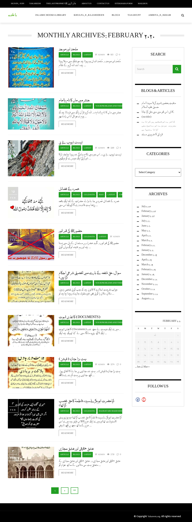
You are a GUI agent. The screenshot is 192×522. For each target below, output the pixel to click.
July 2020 (146, 221)
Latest (87, 54)
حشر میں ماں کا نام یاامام (74, 100)
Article (64, 54)
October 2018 (148, 289)
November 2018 (150, 284)
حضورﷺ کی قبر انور (70, 231)
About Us (87, 3)
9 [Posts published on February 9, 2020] (138, 348)
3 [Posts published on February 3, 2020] (145, 341)
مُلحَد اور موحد (68, 49)
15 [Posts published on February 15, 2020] (178, 348)
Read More (67, 73)
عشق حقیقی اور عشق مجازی (76, 449)
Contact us (103, 3)
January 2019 (148, 274)
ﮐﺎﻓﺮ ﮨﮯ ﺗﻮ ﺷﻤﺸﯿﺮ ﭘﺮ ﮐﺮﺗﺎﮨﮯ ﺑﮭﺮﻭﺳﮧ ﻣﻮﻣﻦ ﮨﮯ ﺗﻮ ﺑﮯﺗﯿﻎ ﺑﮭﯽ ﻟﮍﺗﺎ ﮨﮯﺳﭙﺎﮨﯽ (159, 126)
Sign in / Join (17, 3)
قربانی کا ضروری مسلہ (152, 134)
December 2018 (150, 279)
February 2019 (149, 269)
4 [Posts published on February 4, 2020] (151, 341)
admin (101, 54)
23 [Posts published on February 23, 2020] (138, 361)
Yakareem (35, 3)
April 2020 (147, 235)
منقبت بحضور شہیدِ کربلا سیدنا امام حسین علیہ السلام (159, 105)
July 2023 (146, 206)
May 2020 (146, 231)
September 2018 (150, 294)
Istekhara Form (124, 3)
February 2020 (149, 245)
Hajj (101, 194)
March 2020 (147, 240)
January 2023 (148, 216)
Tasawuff (134, 15)
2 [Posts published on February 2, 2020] (138, 341)
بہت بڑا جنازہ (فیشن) (73, 359)
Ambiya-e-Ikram (159, 15)
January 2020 (148, 250)
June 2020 (146, 226)
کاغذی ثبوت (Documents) (79, 317)
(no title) (147, 117)
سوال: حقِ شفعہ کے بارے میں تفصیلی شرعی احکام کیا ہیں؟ (90, 275)
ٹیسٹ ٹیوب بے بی (71, 142)
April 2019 (147, 260)
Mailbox (143, 3)
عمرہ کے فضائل (69, 189)
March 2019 (147, 265)
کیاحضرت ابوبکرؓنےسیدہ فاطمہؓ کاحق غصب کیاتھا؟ (86, 403)
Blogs (116, 15)
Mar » (146, 367)
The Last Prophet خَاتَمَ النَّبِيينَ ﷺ (61, 3)
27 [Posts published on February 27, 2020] (165, 361)
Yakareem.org (154, 516)
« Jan (137, 367)
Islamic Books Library (50, 15)
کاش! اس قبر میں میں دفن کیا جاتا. (158, 112)
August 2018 (148, 299)
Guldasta (89, 194)
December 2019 (149, 255)
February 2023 (149, 211)
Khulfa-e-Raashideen (89, 15)
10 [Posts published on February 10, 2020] (145, 348)
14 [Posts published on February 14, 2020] (171, 348)
